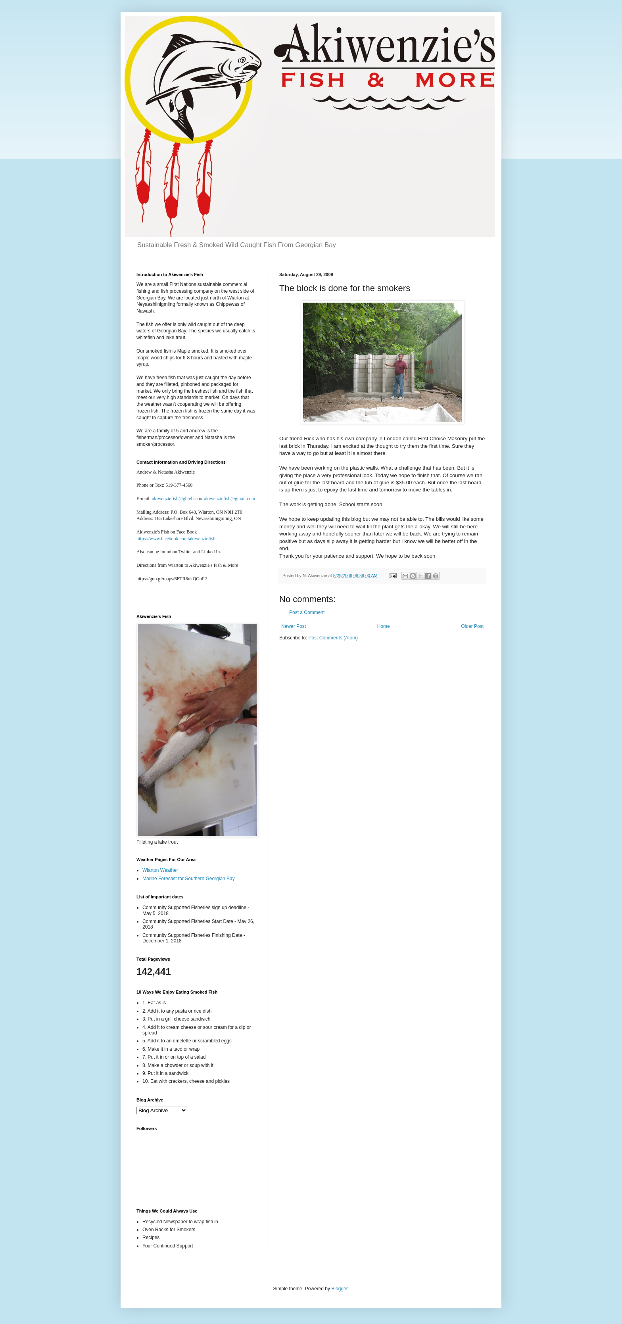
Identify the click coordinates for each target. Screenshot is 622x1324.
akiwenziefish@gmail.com (229, 498)
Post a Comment (306, 612)
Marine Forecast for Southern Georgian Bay (188, 878)
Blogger (339, 1288)
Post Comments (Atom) (333, 638)
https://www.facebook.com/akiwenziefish (175, 538)
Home (383, 626)
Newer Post (293, 626)
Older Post (472, 626)
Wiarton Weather (160, 870)
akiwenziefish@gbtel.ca (175, 498)
